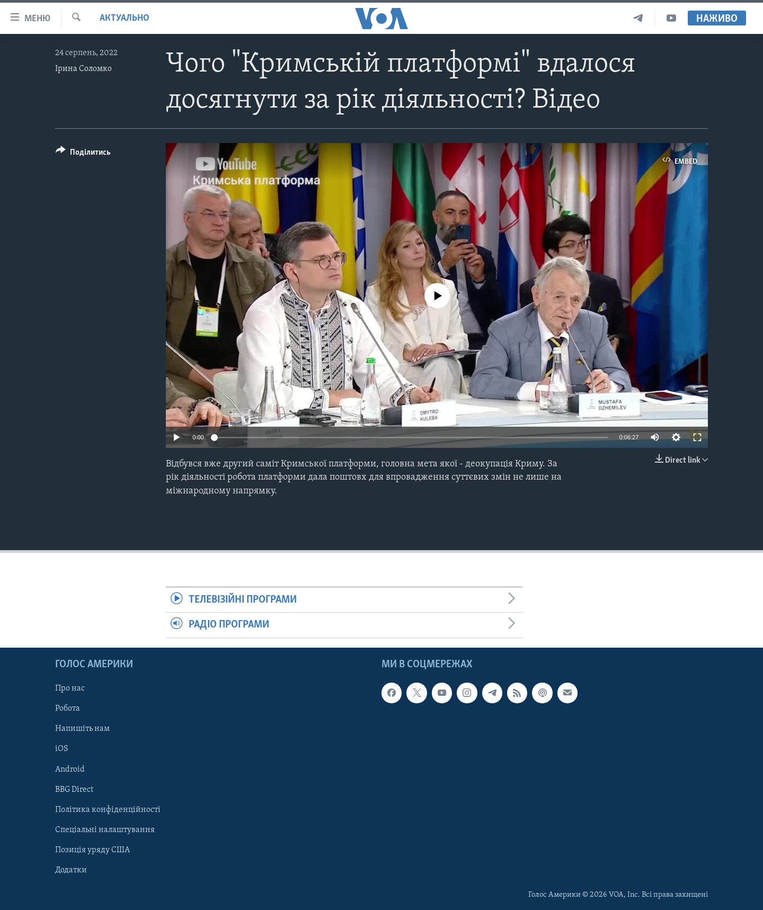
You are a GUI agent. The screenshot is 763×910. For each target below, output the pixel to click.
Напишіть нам (82, 729)
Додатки (71, 869)
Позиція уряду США (92, 849)
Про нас (70, 688)
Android (70, 769)
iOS (61, 749)
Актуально (124, 18)
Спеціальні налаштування (105, 829)
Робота (67, 708)
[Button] (83, 154)
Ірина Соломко (83, 69)
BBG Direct (74, 789)
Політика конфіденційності (108, 809)
